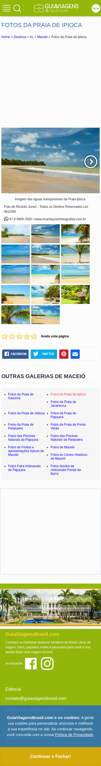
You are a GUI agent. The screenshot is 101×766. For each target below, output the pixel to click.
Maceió (42, 37)
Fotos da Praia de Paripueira (21, 426)
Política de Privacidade (74, 735)
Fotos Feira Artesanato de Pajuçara (24, 468)
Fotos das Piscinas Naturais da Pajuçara (23, 438)
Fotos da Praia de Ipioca (68, 394)
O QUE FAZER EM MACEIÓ (42, 599)
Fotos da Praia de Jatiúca (26, 413)
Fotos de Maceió (63, 447)
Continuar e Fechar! (50, 756)
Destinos (20, 37)
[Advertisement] (50, 83)
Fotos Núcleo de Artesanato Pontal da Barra (66, 470)
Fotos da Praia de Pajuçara (63, 415)
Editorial (13, 689)
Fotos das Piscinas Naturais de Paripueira (67, 438)
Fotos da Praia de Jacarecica (63, 404)
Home (5, 37)
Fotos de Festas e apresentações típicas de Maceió (26, 451)
